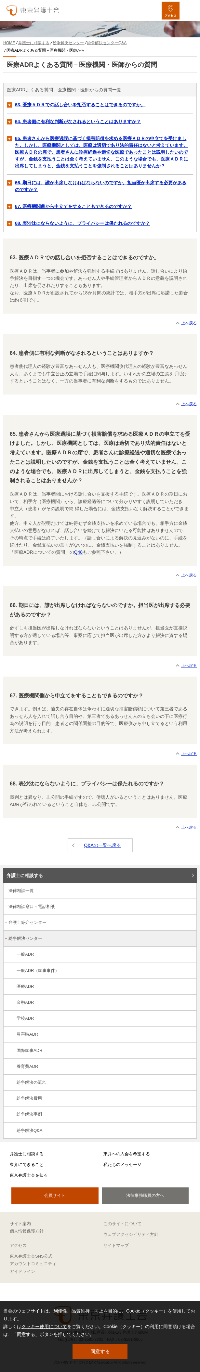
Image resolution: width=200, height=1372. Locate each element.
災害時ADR (27, 1034)
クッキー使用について (44, 1326)
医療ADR (25, 986)
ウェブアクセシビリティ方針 (130, 1234)
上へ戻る (189, 323)
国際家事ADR (29, 1050)
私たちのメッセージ (122, 1164)
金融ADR (25, 1002)
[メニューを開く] (189, 10)
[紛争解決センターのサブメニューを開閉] (188, 939)
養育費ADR (27, 1066)
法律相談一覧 (21, 890)
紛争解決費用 (29, 1098)
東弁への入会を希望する (126, 1153)
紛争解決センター (25, 938)
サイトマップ (116, 1245)
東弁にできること (27, 1164)
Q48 (78, 552)
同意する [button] (100, 1351)
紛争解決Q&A (29, 1130)
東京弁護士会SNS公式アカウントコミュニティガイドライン (33, 1264)
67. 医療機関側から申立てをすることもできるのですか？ (73, 206)
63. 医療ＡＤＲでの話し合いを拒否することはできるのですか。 (80, 104)
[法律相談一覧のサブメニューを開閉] (188, 891)
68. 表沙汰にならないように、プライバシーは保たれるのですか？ (82, 223)
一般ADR (25, 954)
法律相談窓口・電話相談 (31, 906)
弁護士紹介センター (27, 922)
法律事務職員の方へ (145, 1195)
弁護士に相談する (25, 875)
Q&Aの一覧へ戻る (102, 845)
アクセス (18, 1245)
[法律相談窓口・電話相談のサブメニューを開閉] (188, 907)
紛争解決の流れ (31, 1082)
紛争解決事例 (29, 1114)
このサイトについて (122, 1223)
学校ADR (25, 1018)
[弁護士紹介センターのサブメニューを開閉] (188, 923)
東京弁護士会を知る (29, 1175)
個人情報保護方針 (27, 1231)
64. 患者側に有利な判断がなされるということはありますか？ (78, 121)
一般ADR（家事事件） (38, 970)
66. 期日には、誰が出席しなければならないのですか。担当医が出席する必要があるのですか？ (100, 186)
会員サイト (54, 1195)
